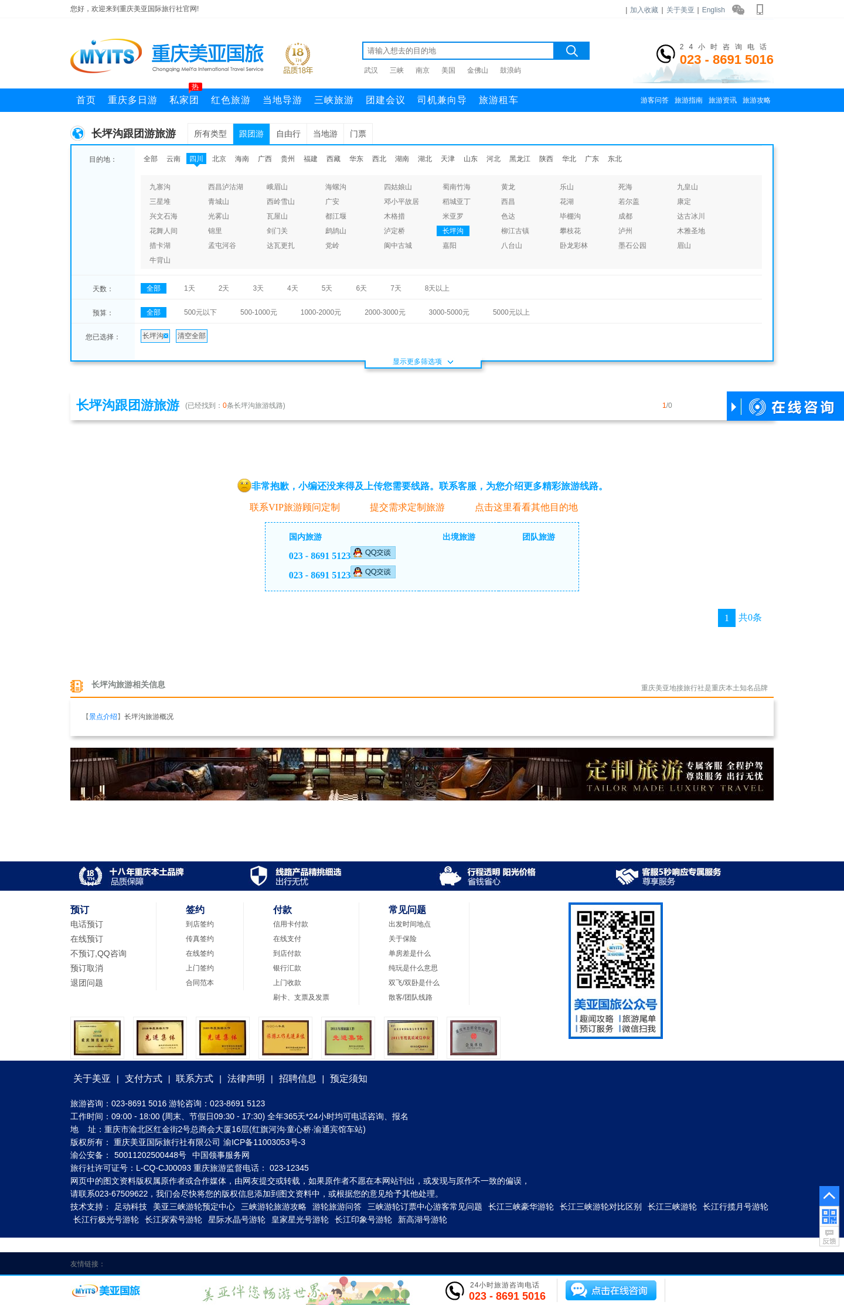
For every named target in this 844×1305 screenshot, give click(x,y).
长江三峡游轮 (672, 1206)
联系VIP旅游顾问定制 (288, 506)
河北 (493, 159)
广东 (592, 159)
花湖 (567, 201)
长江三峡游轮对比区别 (601, 1206)
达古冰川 (691, 216)
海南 (242, 159)
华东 (356, 159)
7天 (395, 288)
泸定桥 (394, 231)
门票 (358, 133)
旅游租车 (499, 100)
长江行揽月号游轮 (735, 1206)
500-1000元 (258, 312)
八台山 (511, 245)
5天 (327, 288)
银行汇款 (287, 968)
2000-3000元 (385, 312)
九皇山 (687, 187)
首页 (86, 100)
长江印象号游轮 (363, 1219)
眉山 (684, 245)
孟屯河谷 (222, 245)
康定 (684, 201)
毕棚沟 (570, 216)
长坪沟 (453, 231)
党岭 (332, 245)
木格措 (394, 216)
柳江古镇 (515, 231)
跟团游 (251, 133)
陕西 (546, 159)
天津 (448, 159)
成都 (625, 216)
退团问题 (86, 982)
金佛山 (477, 70)
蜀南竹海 (457, 187)
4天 (292, 288)
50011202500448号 (150, 1155)
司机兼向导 (442, 100)
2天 (224, 288)
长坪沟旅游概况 (148, 717)
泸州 (625, 231)
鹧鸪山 (335, 231)
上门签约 (200, 968)
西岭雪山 (281, 201)
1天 (189, 288)
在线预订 (86, 938)
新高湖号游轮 (422, 1219)
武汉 (371, 70)
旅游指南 (689, 100)
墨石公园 (632, 245)
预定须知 (348, 1078)
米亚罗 (453, 216)
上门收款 (287, 983)
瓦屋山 (277, 216)
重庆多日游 (133, 100)
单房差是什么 (410, 953)
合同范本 (200, 983)
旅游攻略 (757, 100)
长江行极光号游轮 (106, 1219)
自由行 (288, 133)
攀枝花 (570, 231)
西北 (379, 159)
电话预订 (86, 924)
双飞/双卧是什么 (414, 983)
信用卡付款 (290, 924)
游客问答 (655, 100)
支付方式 (143, 1078)
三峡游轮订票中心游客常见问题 (424, 1206)
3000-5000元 (449, 312)
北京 (219, 159)
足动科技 (130, 1206)
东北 (615, 159)
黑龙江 (519, 159)
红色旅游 (231, 100)
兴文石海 (163, 216)
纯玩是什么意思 (413, 968)
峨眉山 (277, 187)
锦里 (215, 231)
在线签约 (200, 953)
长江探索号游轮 (173, 1219)
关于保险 (403, 939)
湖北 (425, 159)
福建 (311, 159)
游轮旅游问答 (337, 1206)
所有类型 (210, 133)
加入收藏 (644, 10)
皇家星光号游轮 (300, 1219)
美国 (448, 70)
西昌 (508, 201)
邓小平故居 (401, 201)
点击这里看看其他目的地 (520, 507)
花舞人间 (163, 231)
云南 (173, 159)
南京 (423, 70)
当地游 (325, 133)
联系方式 (194, 1078)
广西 (265, 159)
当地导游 (282, 100)
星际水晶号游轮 (237, 1219)
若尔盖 (628, 201)
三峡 (397, 70)
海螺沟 (335, 187)
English (713, 10)
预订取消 (86, 968)
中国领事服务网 (221, 1155)
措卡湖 (160, 245)
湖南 (402, 159)
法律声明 (246, 1078)
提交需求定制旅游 (401, 507)
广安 (332, 201)
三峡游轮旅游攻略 (274, 1206)
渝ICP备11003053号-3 (264, 1142)
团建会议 (386, 100)
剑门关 (277, 231)
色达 (508, 216)
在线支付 (287, 939)
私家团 (185, 96)
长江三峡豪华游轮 (521, 1206)
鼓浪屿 (510, 70)
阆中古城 (398, 245)
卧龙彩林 (574, 245)
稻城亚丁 (457, 201)
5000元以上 (511, 312)
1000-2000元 (321, 312)
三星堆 (160, 201)
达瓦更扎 (281, 245)
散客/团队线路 (411, 997)
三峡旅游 (334, 100)
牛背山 (160, 260)
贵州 (288, 159)
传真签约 (200, 939)
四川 (196, 159)
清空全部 (192, 336)
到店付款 (287, 953)
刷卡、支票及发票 (301, 997)
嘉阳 (450, 245)
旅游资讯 (723, 100)
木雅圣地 (691, 231)
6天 (361, 288)
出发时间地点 (410, 924)
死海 (625, 187)
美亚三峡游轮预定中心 (194, 1206)
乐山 (567, 187)
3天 (258, 288)
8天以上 (437, 288)
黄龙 (508, 187)
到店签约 (200, 924)
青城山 (218, 201)
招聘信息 (297, 1078)
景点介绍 (103, 717)
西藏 (333, 159)
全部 (151, 159)
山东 (471, 159)
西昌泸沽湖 (225, 187)
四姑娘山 (398, 187)
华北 (569, 159)
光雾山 (218, 216)
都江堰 (335, 216)
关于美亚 (680, 10)
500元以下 (200, 312)
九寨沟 (160, 187)
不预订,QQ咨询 (98, 953)
